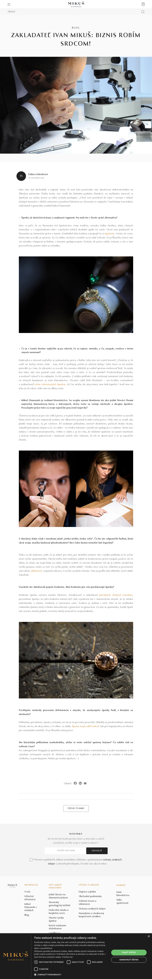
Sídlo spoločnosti (122, 901)
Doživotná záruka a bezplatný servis (58, 911)
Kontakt (121, 885)
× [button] (149, 936)
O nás (27, 892)
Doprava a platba (87, 892)
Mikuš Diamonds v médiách (30, 907)
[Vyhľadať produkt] (142, 11)
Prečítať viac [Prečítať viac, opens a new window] (67, 957)
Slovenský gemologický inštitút (59, 904)
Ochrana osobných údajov (92, 909)
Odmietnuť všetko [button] (128, 959)
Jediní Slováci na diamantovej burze (58, 896)
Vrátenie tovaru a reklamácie (87, 902)
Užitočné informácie (30, 898)
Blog (26, 915)
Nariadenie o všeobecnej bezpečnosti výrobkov (91, 915)
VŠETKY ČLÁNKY (76, 809)
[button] (71, 975)
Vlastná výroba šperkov (56, 919)
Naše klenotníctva (123, 894)
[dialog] (76, 956)
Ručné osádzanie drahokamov (57, 927)
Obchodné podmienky (90, 896)
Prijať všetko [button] (129, 952)
